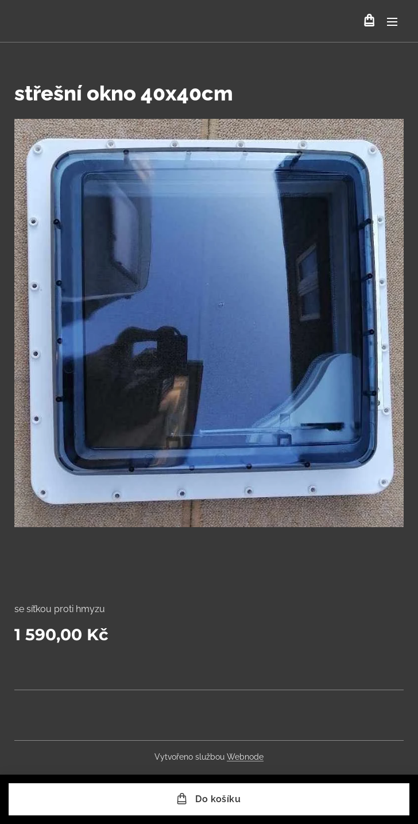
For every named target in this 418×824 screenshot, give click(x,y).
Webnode (245, 756)
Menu (392, 21)
